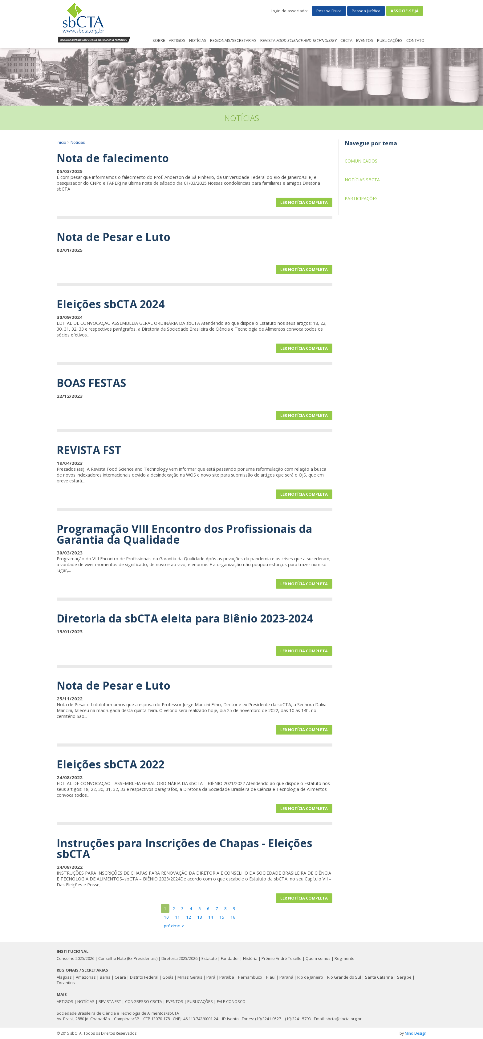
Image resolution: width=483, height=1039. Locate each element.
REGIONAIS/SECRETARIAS (233, 40)
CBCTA (346, 40)
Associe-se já (405, 11)
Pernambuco (250, 977)
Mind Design (415, 1033)
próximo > (174, 925)
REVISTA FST (110, 1001)
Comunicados (361, 161)
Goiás (167, 977)
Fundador (230, 958)
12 (188, 917)
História (250, 958)
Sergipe (404, 977)
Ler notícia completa (304, 202)
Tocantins (66, 982)
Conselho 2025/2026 (75, 958)
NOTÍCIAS (197, 40)
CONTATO (415, 40)
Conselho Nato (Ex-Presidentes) (127, 958)
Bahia (105, 977)
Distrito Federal (144, 977)
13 (199, 917)
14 (210, 917)
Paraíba (226, 977)
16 (232, 917)
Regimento (345, 958)
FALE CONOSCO (231, 1001)
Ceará (120, 977)
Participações (361, 198)
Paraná (286, 977)
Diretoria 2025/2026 (179, 958)
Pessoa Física (329, 11)
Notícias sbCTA (362, 180)
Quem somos (318, 958)
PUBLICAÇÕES (390, 40)
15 (221, 917)
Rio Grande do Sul (344, 977)
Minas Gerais (189, 977)
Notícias (78, 142)
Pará (210, 977)
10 (166, 917)
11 (177, 917)
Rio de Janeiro (310, 977)
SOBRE (158, 40)
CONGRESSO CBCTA (143, 1001)
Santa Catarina (379, 977)
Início (61, 142)
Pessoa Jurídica (366, 11)
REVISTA (298, 40)
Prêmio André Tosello (282, 958)
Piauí (270, 977)
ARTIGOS (177, 40)
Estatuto (209, 958)
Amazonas (86, 977)
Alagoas (64, 977)
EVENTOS (364, 40)
